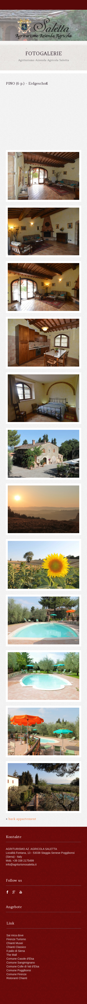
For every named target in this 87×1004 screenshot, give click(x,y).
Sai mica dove (14, 935)
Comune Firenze (16, 974)
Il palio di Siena (15, 950)
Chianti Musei (14, 943)
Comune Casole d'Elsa (20, 958)
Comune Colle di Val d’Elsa (22, 966)
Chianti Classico (16, 947)
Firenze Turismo (16, 939)
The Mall (11, 954)
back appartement (22, 819)
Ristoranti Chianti (16, 978)
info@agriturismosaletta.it (21, 864)
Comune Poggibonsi (18, 970)
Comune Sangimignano (20, 962)
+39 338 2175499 (23, 860)
